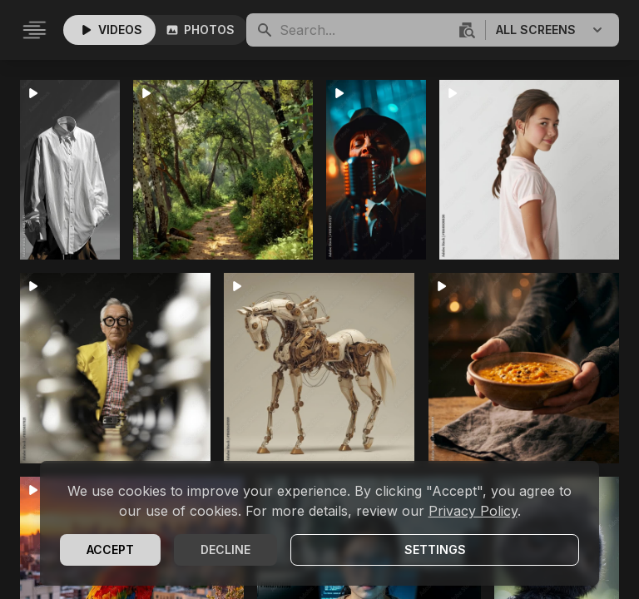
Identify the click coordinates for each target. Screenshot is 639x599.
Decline (225, 549)
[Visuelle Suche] (465, 30)
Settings (435, 549)
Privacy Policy (473, 510)
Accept (110, 549)
